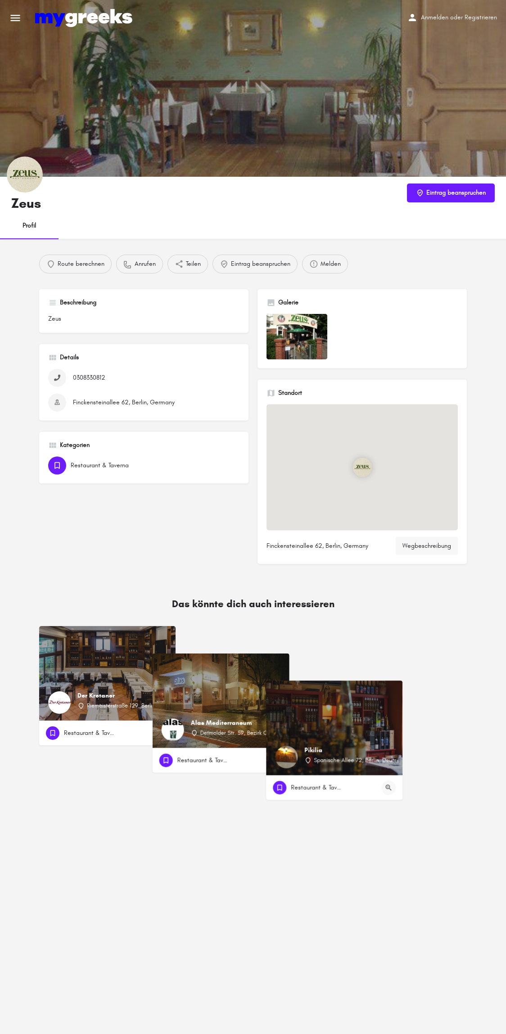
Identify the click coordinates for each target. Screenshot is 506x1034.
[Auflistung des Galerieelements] (297, 336)
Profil (29, 225)
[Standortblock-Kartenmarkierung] (361, 467)
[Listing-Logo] (25, 174)
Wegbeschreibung (426, 546)
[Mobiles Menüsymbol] (15, 18)
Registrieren (481, 17)
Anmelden (434, 17)
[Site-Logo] (85, 18)
